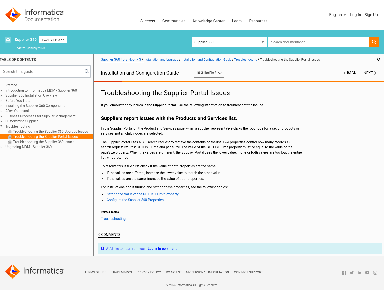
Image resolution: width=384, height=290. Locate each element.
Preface (14, 85)
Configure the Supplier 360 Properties (138, 200)
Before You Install (21, 101)
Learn (237, 21)
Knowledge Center (209, 21)
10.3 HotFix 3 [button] (53, 39)
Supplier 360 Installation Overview (34, 95)
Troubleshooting (20, 126)
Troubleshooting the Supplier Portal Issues (48, 137)
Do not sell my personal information (197, 272)
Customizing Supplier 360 (27, 121)
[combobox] (318, 42)
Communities (174, 21)
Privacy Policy (149, 272)
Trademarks (121, 272)
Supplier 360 (26, 39)
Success (147, 21)
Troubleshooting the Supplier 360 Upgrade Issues (53, 131)
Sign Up (371, 15)
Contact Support (248, 272)
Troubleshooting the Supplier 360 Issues (46, 142)
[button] (338, 15)
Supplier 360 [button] (204, 42)
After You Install (20, 111)
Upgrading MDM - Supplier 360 (31, 147)
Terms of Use (95, 272)
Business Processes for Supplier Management (43, 116)
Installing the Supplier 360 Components (38, 106)
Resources (258, 21)
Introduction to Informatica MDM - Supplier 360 (44, 90)
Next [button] (368, 73)
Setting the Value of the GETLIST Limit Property (145, 194)
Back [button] (351, 73)
